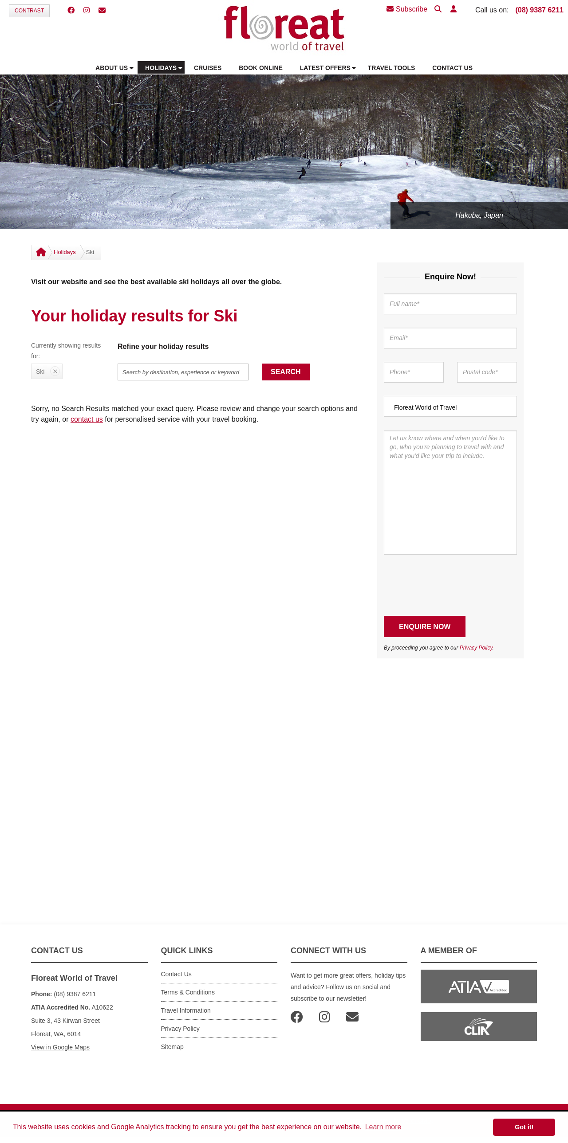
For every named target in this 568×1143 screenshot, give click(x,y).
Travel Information (186, 1010)
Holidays (65, 252)
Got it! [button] (524, 1127)
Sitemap (172, 1046)
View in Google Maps (60, 1047)
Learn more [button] (383, 1127)
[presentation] (451, 585)
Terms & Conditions (188, 992)
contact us (87, 419)
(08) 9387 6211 (539, 10)
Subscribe (407, 9)
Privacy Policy (476, 648)
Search (286, 372)
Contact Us (176, 974)
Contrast (29, 11)
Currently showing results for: (66, 351)
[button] (453, 9)
